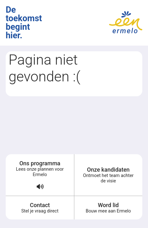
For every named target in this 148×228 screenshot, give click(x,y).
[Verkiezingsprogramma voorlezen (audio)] (40, 189)
